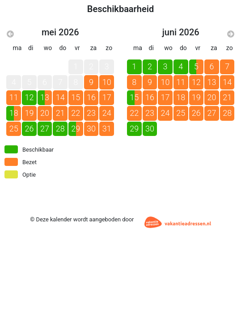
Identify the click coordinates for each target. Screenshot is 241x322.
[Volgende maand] (231, 34)
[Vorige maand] (10, 34)
